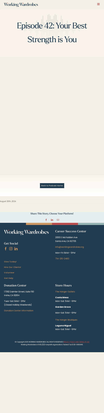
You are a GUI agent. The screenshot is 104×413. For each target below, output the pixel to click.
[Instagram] (10, 248)
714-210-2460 (62, 258)
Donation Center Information (18, 310)
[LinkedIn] (16, 248)
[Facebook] (5, 248)
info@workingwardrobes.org (69, 247)
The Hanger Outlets (65, 291)
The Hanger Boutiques (66, 319)
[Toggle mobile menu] (98, 4)
